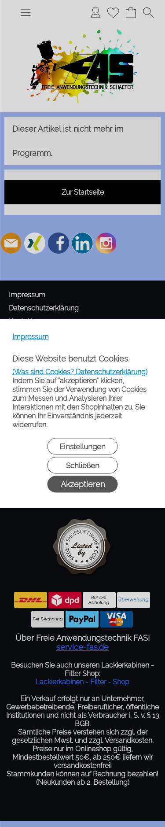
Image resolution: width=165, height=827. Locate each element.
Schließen (82, 465)
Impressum (30, 336)
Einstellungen (82, 446)
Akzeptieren (83, 484)
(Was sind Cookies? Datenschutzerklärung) (79, 372)
